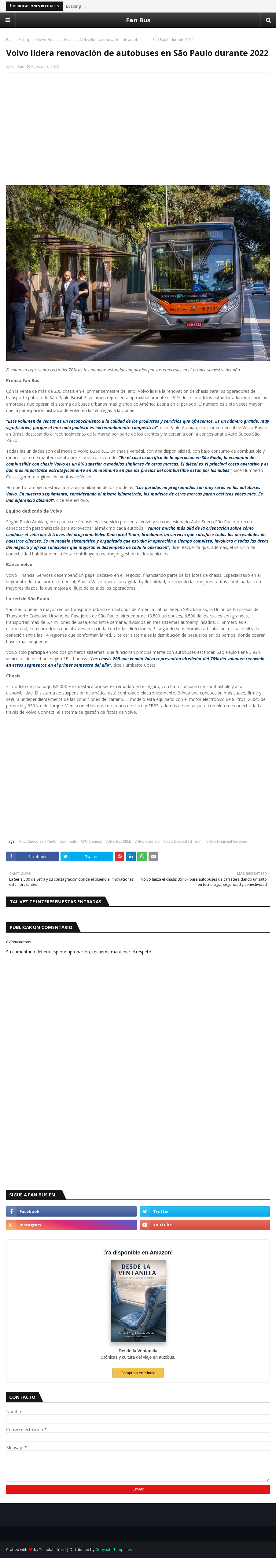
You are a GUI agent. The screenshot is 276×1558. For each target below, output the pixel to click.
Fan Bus (138, 20)
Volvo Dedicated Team (183, 841)
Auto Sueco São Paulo (38, 841)
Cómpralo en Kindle (137, 1373)
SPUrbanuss (91, 841)
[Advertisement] (138, 121)
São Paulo (68, 841)
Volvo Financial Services (57, 39)
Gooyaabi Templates (113, 1549)
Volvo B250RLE (118, 841)
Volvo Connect (147, 841)
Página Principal (20, 39)
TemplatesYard (52, 1549)
